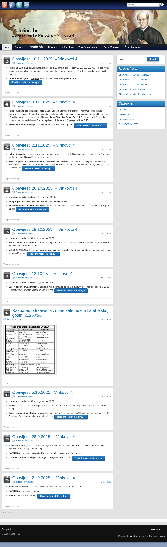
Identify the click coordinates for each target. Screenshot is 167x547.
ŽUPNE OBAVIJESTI (24, 63)
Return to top (158, 529)
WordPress (135, 536)
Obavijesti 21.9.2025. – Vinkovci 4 (43, 477)
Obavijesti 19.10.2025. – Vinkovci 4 (44, 229)
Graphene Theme (156, 536)
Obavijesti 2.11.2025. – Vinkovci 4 (43, 145)
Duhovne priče (125, 114)
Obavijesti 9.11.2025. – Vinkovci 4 (43, 102)
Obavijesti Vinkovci (127, 119)
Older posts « (7, 512)
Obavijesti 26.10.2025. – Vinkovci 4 (44, 188)
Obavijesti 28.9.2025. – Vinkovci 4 (43, 436)
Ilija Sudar (107, 63)
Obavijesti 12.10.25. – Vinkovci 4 (42, 273)
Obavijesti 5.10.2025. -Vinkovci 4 (42, 392)
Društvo (122, 110)
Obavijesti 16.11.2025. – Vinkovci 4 (44, 59)
